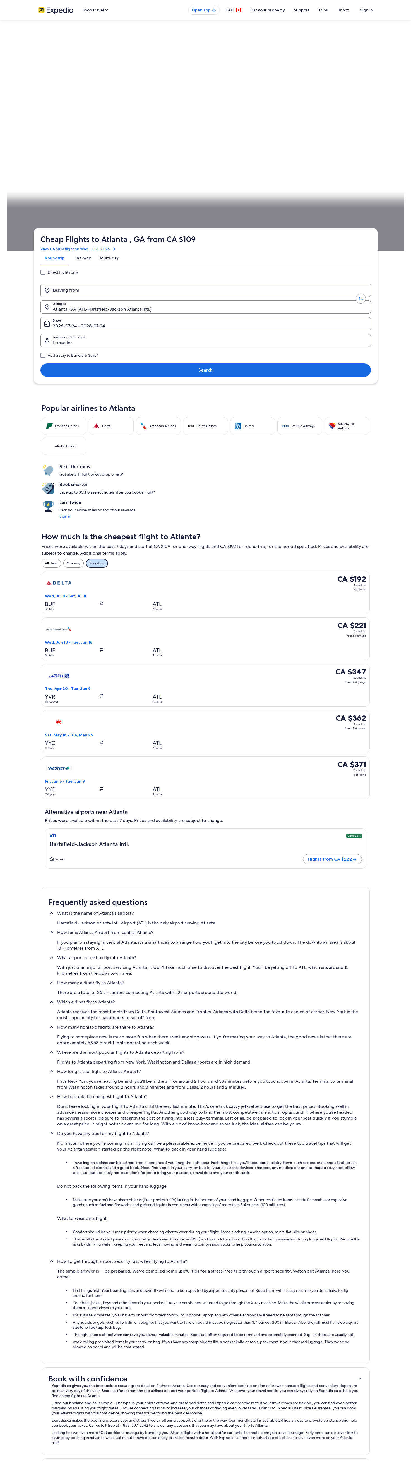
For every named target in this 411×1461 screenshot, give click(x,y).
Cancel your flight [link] (311, 1359)
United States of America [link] (97, 174)
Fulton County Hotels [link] (65, 1252)
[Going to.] (167, 109)
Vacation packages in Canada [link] (147, 1368)
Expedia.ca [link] (50, 174)
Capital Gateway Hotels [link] (227, 1231)
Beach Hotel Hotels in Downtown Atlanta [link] (82, 1263)
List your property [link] (51, 1359)
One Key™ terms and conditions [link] (235, 1368)
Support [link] (304, 1341)
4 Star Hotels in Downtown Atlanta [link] (76, 1231)
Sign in (366, 10)
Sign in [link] (291, 243)
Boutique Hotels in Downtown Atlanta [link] (79, 1273)
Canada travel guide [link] (140, 1341)
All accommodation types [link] (144, 1395)
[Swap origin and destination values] (125, 110)
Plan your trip (360, 174)
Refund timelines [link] (311, 1368)
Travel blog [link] (133, 1404)
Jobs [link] (41, 1350)
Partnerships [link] (47, 1368)
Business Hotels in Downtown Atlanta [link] (239, 1273)
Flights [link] (68, 174)
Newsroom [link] (46, 1404)
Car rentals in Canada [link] (141, 1386)
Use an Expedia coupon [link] (315, 1377)
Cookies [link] (217, 1350)
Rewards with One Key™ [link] (143, 1412)
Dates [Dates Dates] (227, 112)
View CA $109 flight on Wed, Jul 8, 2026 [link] (82, 76)
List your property (277, 10)
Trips (333, 10)
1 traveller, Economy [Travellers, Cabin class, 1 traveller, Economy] (294, 112)
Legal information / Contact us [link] (233, 1395)
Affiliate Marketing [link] (52, 1395)
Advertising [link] (47, 1386)
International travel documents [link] (321, 1386)
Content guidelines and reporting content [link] (243, 1404)
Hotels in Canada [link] (137, 1350)
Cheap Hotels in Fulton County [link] (73, 1242)
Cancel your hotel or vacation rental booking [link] (331, 1350)
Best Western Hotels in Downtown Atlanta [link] (243, 1263)
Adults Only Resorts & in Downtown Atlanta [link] (244, 1252)
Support (311, 10)
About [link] (43, 1341)
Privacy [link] (216, 1341)
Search (355, 109)
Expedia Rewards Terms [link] (229, 1386)
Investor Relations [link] (51, 1377)
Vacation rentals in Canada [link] (144, 1359)
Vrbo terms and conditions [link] (231, 1377)
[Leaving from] (84, 109)
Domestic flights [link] (137, 1377)
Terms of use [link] (220, 1359)
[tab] (59, 90)
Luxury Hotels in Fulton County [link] (233, 1242)
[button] (205, 949)
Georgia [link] (127, 174)
